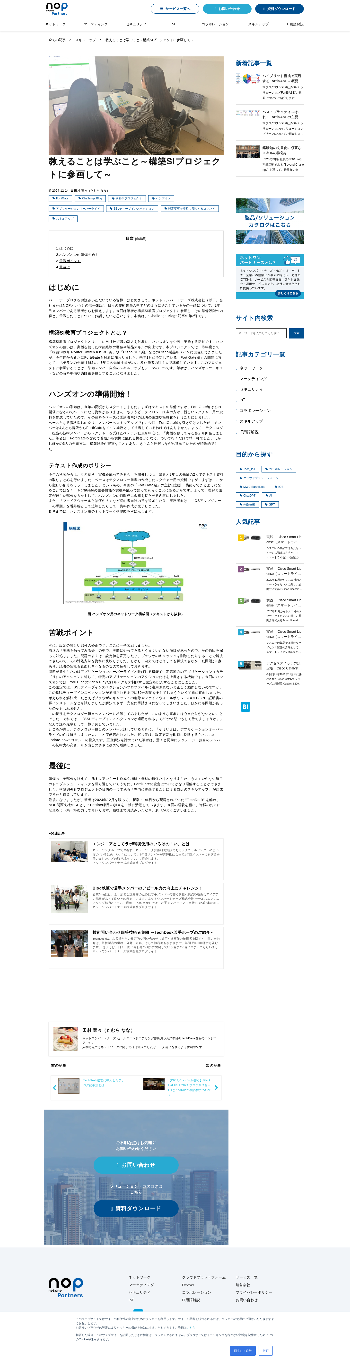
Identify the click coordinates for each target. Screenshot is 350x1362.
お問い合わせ (229, 9)
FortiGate (62, 198)
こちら (191, 1327)
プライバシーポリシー (254, 1292)
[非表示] (141, 238)
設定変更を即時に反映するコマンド (191, 208)
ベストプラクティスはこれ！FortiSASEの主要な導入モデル (282, 117)
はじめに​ (66, 248)
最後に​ (64, 267)
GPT (270, 504)
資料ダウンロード (281, 9)
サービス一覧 (247, 1277)
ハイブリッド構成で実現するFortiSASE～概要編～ (282, 81)
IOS (279, 487)
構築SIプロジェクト (129, 198)
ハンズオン (163, 198)
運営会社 (243, 1285)
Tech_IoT (247, 469)
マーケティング (96, 24)
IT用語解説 (295, 24)
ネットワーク (55, 24)
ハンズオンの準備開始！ (78, 255)
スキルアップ (258, 24)
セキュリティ (136, 24)
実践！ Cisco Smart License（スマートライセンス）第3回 (283, 605)
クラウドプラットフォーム (259, 478)
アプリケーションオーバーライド (78, 208)
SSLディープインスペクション (134, 208)
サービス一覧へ (178, 9)
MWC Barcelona (252, 487)
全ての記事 (57, 40)
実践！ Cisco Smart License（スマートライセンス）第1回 (283, 542)
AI (269, 495)
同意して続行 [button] (243, 1351)
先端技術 (247, 504)
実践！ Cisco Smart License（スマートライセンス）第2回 (283, 637)
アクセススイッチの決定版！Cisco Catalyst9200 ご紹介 (283, 668)
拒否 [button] (266, 1351)
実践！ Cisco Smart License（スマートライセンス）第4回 (283, 574)
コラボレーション (215, 24)
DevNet (188, 1285)
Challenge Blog (92, 198)
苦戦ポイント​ (70, 261)
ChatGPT (247, 495)
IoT (173, 24)
